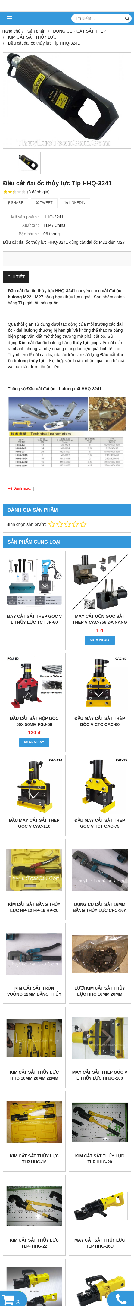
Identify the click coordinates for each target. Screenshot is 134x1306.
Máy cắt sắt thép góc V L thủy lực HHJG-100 (99, 1075)
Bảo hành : (29, 233)
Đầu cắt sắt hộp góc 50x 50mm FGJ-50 (34, 721)
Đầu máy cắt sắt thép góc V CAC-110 (34, 823)
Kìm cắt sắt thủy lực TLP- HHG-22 (34, 1243)
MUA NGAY (100, 640)
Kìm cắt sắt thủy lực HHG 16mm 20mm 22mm (34, 1075)
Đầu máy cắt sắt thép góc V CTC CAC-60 (99, 721)
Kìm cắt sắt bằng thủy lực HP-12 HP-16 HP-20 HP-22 (34, 910)
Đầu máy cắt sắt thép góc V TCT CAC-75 (99, 823)
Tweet (44, 203)
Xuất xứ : (30, 225)
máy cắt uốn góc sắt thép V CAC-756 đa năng (100, 619)
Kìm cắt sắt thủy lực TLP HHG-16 (34, 1159)
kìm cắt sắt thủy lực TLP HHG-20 (99, 1159)
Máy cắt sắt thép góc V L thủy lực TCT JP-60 (34, 619)
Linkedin (75, 203)
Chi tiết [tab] (16, 277)
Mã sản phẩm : (25, 217)
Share (15, 203)
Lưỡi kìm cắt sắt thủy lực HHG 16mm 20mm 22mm (99, 994)
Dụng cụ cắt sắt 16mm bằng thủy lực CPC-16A (100, 907)
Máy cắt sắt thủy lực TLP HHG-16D (99, 1243)
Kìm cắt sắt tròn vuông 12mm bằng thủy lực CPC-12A (34, 994)
